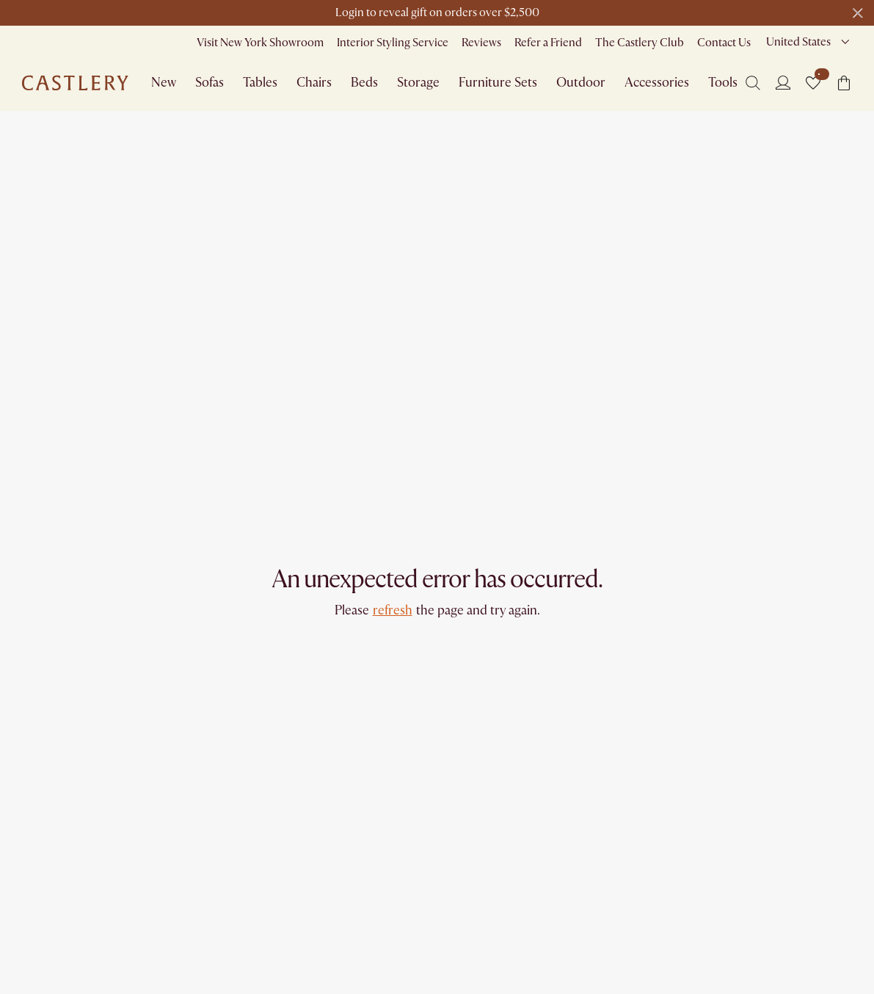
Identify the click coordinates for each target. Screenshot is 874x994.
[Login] (783, 82)
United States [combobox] (798, 42)
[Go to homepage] (75, 83)
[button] (813, 83)
